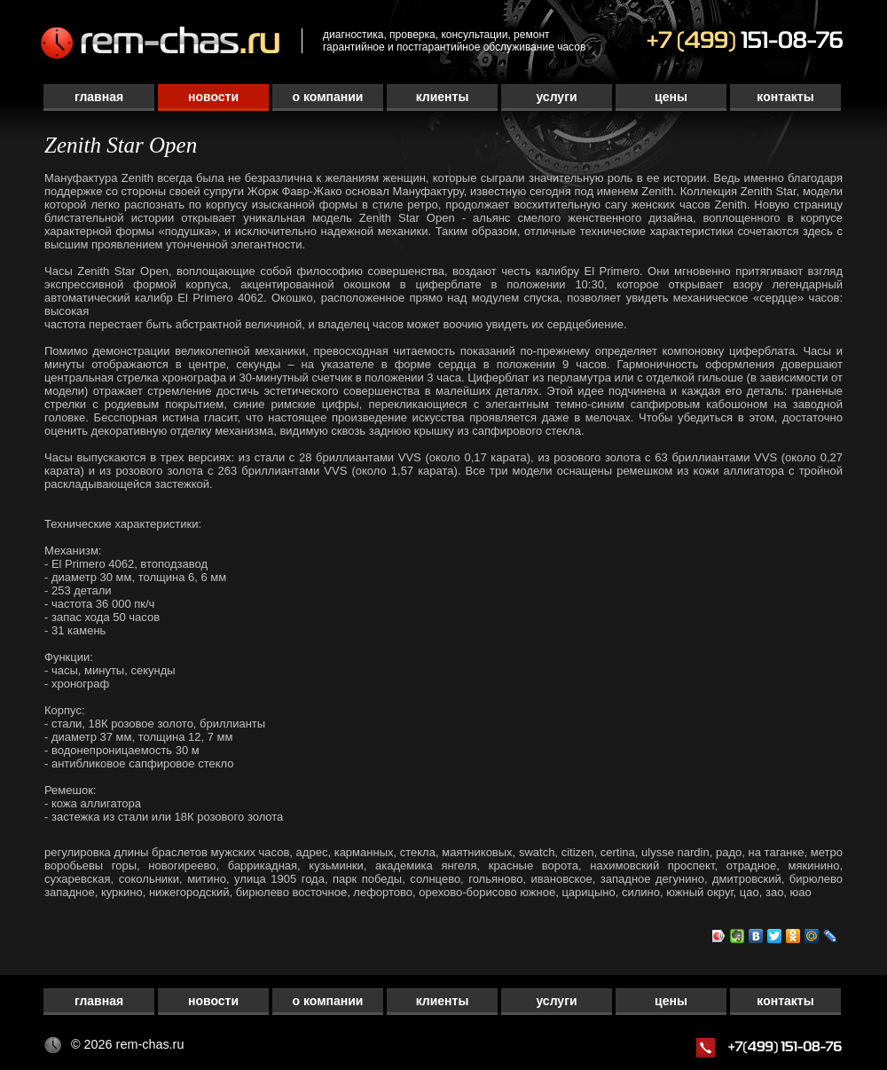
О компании (328, 97)
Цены (671, 97)
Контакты (785, 97)
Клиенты (442, 97)
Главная (99, 97)
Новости (213, 97)
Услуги (556, 97)
